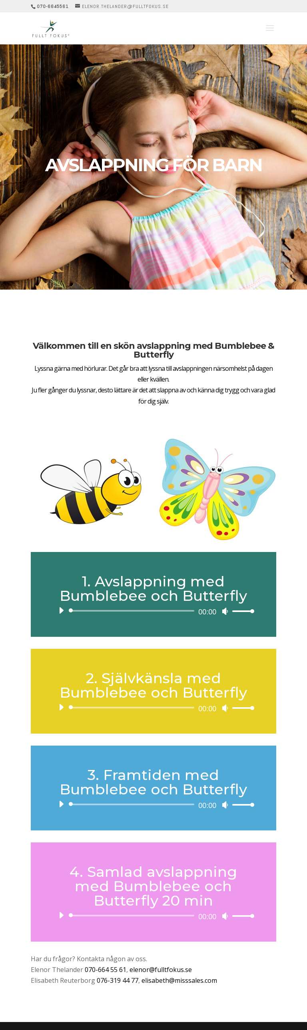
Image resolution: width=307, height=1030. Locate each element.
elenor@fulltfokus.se (161, 969)
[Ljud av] (225, 611)
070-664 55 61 (105, 969)
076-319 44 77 (117, 980)
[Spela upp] (61, 610)
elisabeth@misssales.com (179, 980)
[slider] (133, 611)
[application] (153, 611)
